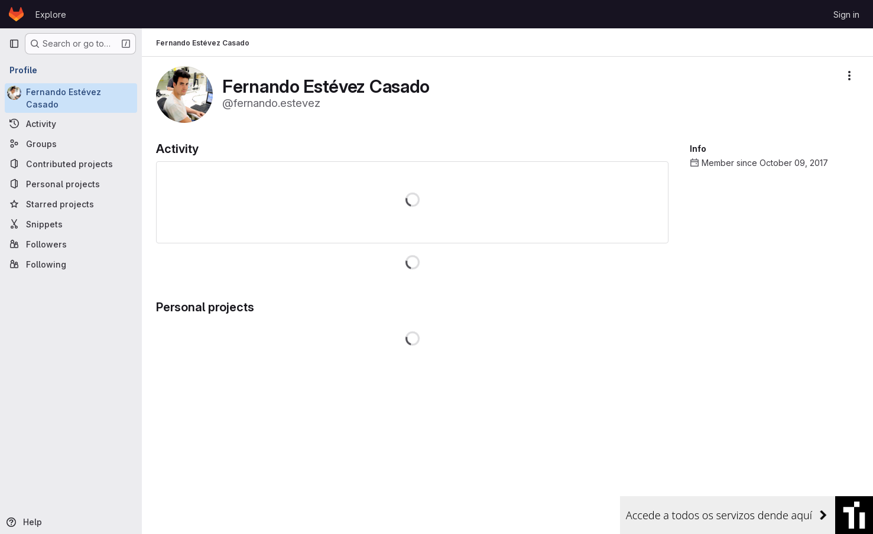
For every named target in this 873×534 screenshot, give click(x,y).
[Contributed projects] (71, 163)
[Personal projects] (71, 183)
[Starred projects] (71, 203)
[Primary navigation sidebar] (14, 43)
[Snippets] (71, 223)
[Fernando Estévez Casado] (71, 98)
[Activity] (71, 123)
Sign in (846, 14)
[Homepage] (16, 14)
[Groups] (71, 143)
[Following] (71, 264)
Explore (50, 14)
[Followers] (71, 244)
